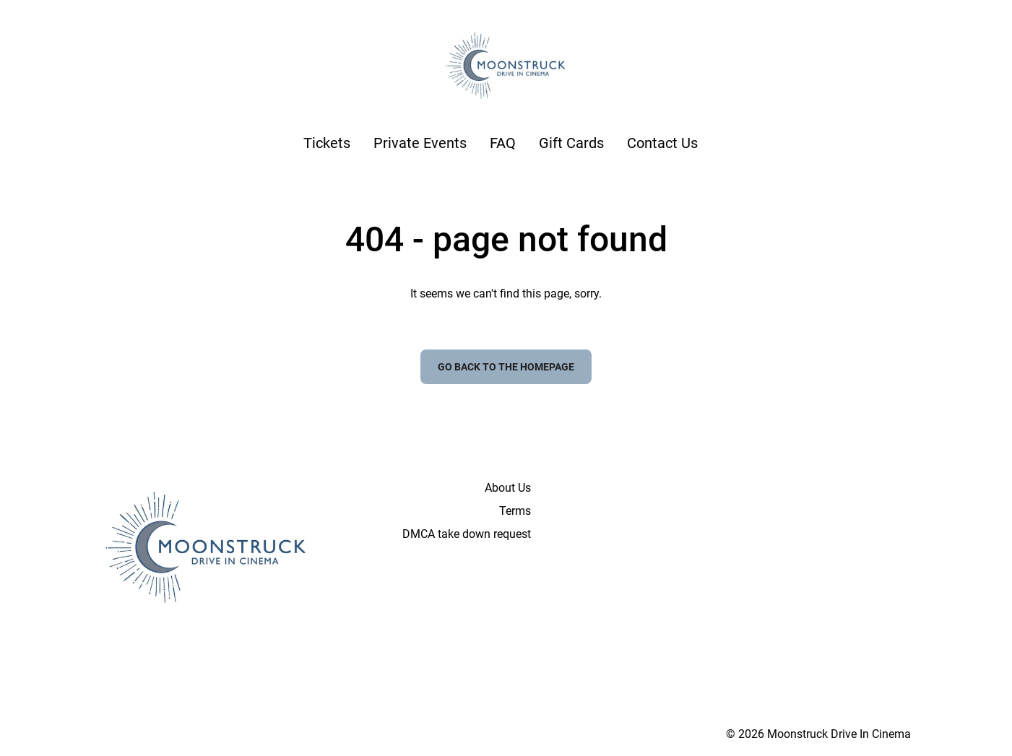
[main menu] (500, 143)
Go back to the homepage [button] (506, 367)
